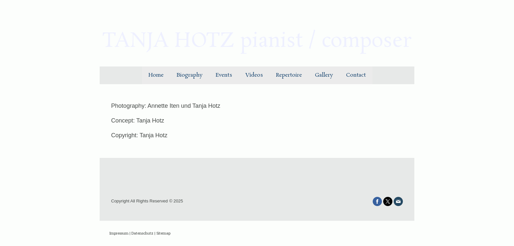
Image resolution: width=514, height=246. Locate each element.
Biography (190, 75)
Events (224, 75)
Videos (254, 75)
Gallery (324, 75)
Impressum (118, 233)
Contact (356, 75)
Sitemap (163, 233)
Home (156, 75)
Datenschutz (142, 233)
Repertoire (289, 75)
